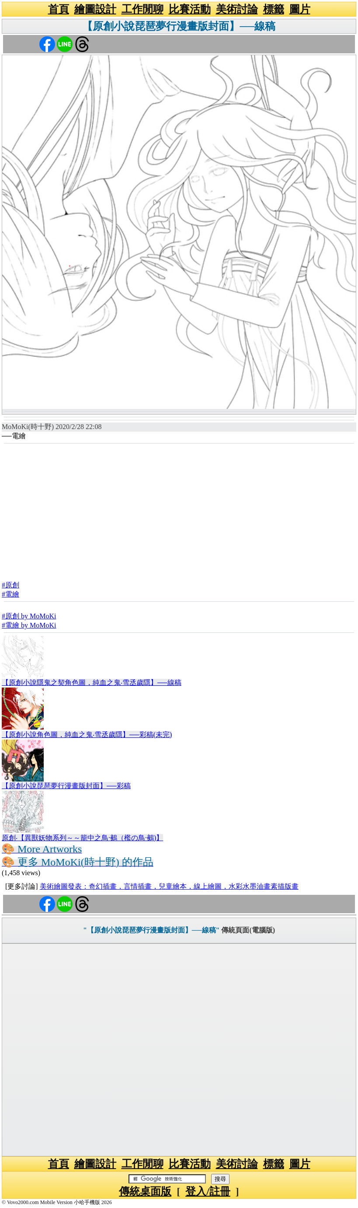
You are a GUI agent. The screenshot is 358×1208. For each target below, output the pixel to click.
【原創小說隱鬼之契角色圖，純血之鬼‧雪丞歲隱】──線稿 (91, 682)
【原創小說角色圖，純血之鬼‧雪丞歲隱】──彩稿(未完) (87, 734)
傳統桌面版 (145, 1191)
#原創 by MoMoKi (29, 616)
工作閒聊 (142, 9)
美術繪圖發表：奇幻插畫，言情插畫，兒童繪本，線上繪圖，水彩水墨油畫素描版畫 (169, 886)
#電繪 (10, 594)
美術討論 (237, 9)
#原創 (10, 585)
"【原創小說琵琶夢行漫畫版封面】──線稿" (151, 930)
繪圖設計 (95, 9)
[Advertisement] (179, 509)
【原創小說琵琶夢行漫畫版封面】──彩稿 (66, 785)
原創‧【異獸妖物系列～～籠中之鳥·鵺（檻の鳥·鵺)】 (82, 837)
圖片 (299, 9)
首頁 (58, 9)
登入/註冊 (207, 1191)
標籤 (273, 9)
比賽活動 (190, 9)
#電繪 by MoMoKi (29, 625)
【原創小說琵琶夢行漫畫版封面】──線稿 (178, 26)
